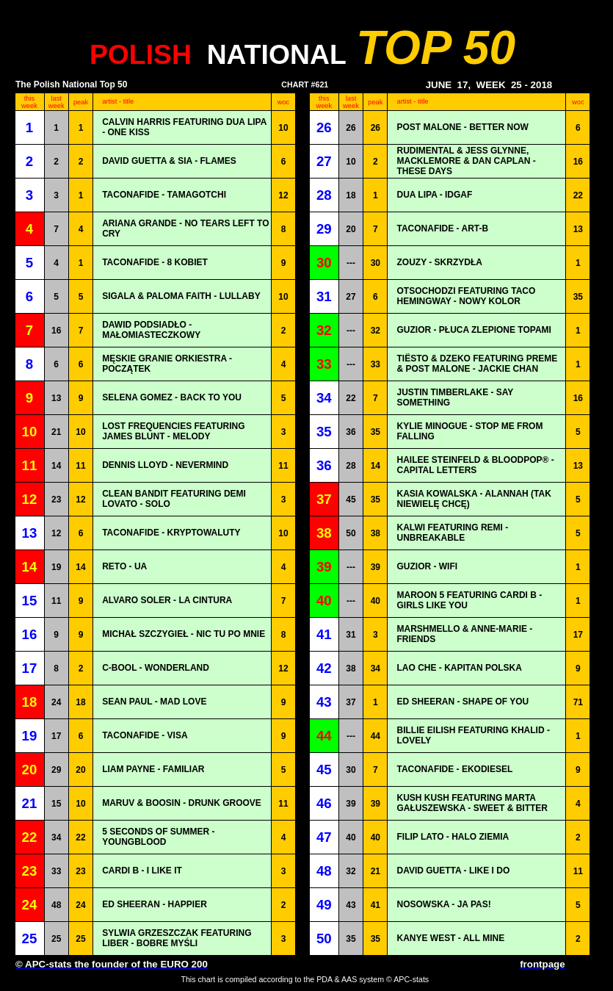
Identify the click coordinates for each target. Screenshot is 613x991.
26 (350, 128)
